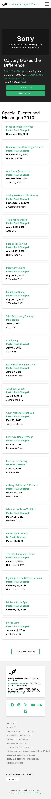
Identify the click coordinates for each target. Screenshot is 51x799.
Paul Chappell (12, 723)
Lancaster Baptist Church (24, 4)
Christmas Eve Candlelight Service (24, 147)
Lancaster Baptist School (17, 739)
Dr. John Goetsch (15, 464)
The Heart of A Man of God (20, 554)
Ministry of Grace (15, 292)
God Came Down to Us (18, 171)
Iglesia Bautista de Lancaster (19, 747)
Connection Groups (16, 683)
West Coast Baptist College (18, 735)
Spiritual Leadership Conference (20, 755)
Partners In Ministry (16, 461)
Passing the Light (15, 267)
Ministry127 (11, 727)
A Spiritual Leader (15, 388)
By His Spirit (12, 622)
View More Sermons (25, 651)
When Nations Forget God (20, 412)
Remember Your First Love (20, 364)
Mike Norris (12, 320)
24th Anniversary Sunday (19, 316)
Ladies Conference (14, 763)
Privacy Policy (36, 793)
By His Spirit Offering (17, 533)
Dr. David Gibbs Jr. (16, 537)
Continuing (12, 340)
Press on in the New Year (19, 126)
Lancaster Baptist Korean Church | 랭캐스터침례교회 (25, 751)
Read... (23, 82)
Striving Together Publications (20, 731)
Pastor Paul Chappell (15, 71)
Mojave (12, 779)
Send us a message (16, 692)
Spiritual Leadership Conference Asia (22, 759)
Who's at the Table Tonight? (21, 509)
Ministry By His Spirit (17, 602)
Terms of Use (22, 793)
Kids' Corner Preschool (16, 743)
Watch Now (25, 93)
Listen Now (26, 87)
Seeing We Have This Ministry (22, 195)
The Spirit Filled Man (17, 219)
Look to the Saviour (16, 243)
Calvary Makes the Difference (22, 485)
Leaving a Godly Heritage (19, 437)
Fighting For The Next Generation (24, 578)
